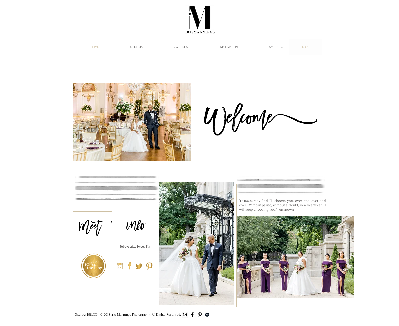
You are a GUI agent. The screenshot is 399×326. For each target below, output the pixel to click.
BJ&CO (92, 314)
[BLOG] (305, 47)
